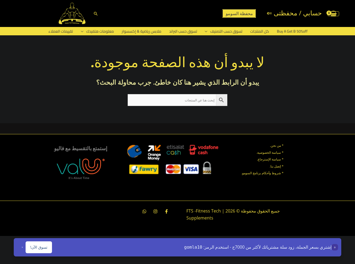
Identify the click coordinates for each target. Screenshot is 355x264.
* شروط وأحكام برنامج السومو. (262, 173)
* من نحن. (277, 145)
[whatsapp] (144, 211)
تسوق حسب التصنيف (224, 31)
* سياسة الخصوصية (270, 152)
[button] (95, 13)
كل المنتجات (255, 31)
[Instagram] (155, 211)
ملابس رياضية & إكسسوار (144, 31)
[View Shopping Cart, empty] (333, 13)
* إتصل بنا (277, 166)
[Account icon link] (294, 13)
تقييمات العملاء (67, 31)
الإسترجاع (264, 159)
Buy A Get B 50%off (286, 31)
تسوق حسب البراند (183, 31)
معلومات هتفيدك (105, 31)
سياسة (276, 159)
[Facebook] (166, 211)
